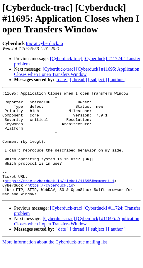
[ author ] (117, 79)
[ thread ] (78, 79)
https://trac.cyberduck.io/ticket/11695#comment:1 (59, 199)
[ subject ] (97, 79)
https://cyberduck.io (50, 204)
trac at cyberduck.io (44, 43)
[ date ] (62, 79)
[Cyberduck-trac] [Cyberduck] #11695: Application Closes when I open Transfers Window (76, 72)
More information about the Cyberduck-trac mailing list (54, 262)
